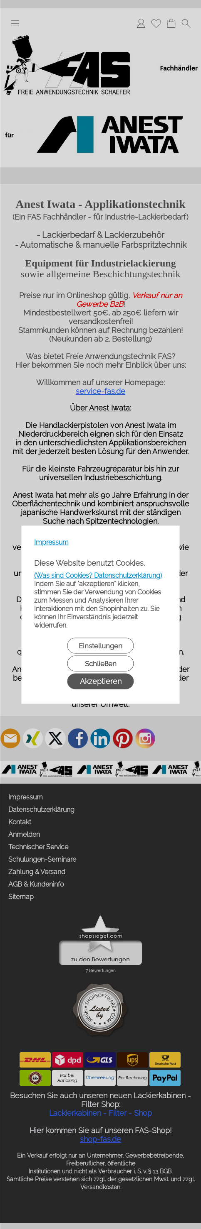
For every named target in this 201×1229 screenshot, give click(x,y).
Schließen (101, 663)
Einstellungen (100, 645)
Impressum (51, 542)
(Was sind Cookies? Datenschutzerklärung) (98, 575)
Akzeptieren (101, 681)
